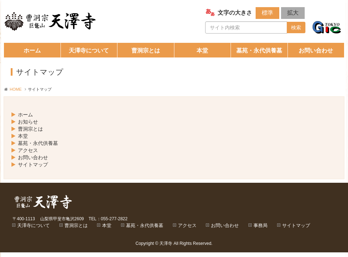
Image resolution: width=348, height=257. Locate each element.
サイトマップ (33, 164)
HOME (16, 89)
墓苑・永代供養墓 (259, 50)
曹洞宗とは (145, 50)
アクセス (28, 150)
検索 (296, 27)
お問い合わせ (316, 50)
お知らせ (28, 122)
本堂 (202, 50)
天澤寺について (89, 50)
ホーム (32, 50)
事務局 (260, 225)
